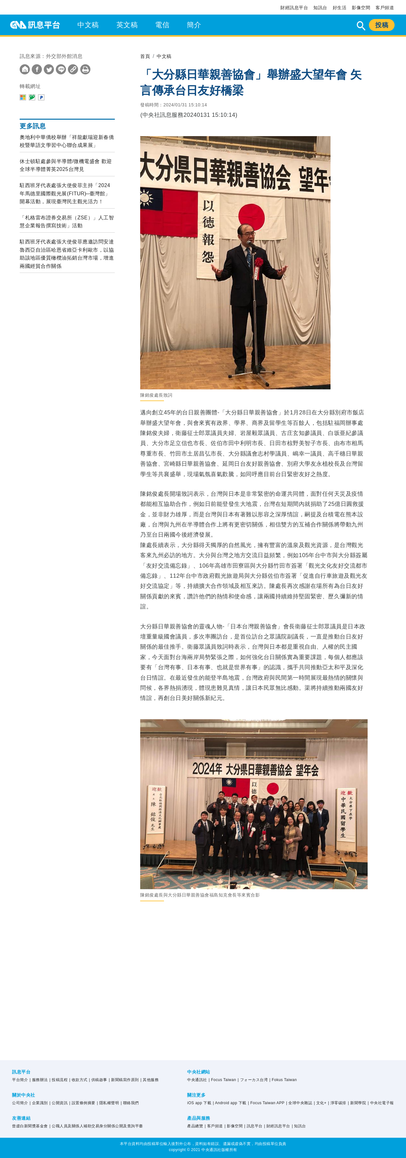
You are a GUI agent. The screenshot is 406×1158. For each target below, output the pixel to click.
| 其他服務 (150, 1080)
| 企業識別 (38, 1103)
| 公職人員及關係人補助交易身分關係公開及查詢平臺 (96, 1126)
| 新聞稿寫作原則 (124, 1080)
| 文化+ (320, 1103)
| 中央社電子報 (381, 1103)
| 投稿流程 (58, 1080)
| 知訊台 (299, 1126)
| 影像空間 (234, 1126)
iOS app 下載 (199, 1103)
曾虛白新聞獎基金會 (30, 1126)
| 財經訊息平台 (277, 1126)
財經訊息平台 (294, 7)
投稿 (381, 25)
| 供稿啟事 (98, 1080)
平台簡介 (20, 1080)
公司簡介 (20, 1103)
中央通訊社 (197, 1080)
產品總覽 (195, 1126)
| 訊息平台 (253, 1126)
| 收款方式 (78, 1080)
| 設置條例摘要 (82, 1103)
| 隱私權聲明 (108, 1103)
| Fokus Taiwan (283, 1080)
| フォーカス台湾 (253, 1080)
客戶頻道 (385, 7)
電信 (162, 25)
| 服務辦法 (38, 1080)
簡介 (194, 25)
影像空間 (361, 7)
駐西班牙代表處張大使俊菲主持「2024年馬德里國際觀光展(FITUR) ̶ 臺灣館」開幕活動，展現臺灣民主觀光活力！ (65, 193)
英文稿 (127, 25)
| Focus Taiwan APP (266, 1103)
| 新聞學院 (357, 1103)
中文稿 (88, 25)
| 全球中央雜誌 (299, 1103)
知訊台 (320, 7)
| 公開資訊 (58, 1103)
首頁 (145, 56)
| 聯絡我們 (130, 1103)
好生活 (340, 7)
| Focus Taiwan (222, 1080)
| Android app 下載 (229, 1103)
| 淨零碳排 (337, 1103)
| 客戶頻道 (214, 1126)
